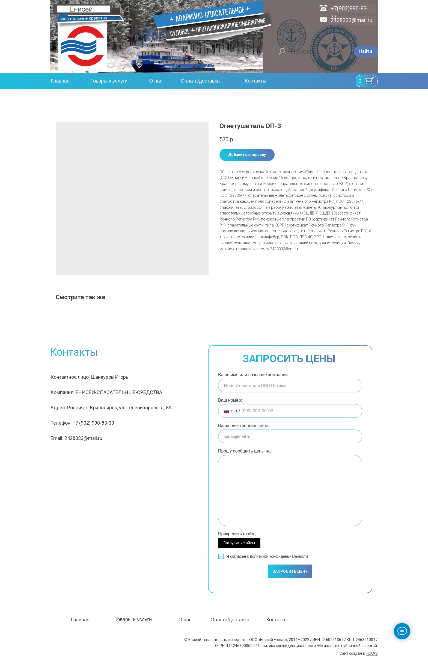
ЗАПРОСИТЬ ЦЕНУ (290, 571)
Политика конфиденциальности (287, 646)
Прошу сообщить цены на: (245, 451)
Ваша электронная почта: (244, 425)
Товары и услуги (108, 81)
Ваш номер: (230, 400)
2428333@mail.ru (351, 20)
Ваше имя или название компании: (253, 374)
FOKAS (372, 653)
